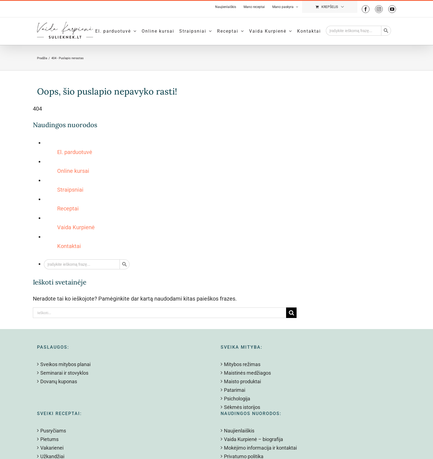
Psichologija (237, 398)
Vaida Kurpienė (76, 227)
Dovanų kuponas (58, 381)
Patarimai (234, 390)
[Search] (291, 312)
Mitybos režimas (242, 364)
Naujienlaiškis (239, 431)
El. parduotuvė (74, 152)
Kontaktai (69, 246)
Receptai (68, 208)
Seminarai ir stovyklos (64, 373)
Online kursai (73, 171)
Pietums (49, 439)
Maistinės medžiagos (247, 373)
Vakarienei (52, 448)
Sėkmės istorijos (242, 407)
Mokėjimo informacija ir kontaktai (260, 448)
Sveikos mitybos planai (65, 364)
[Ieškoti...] (159, 312)
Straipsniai (70, 189)
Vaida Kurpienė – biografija (253, 439)
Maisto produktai (242, 381)
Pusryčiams (53, 431)
